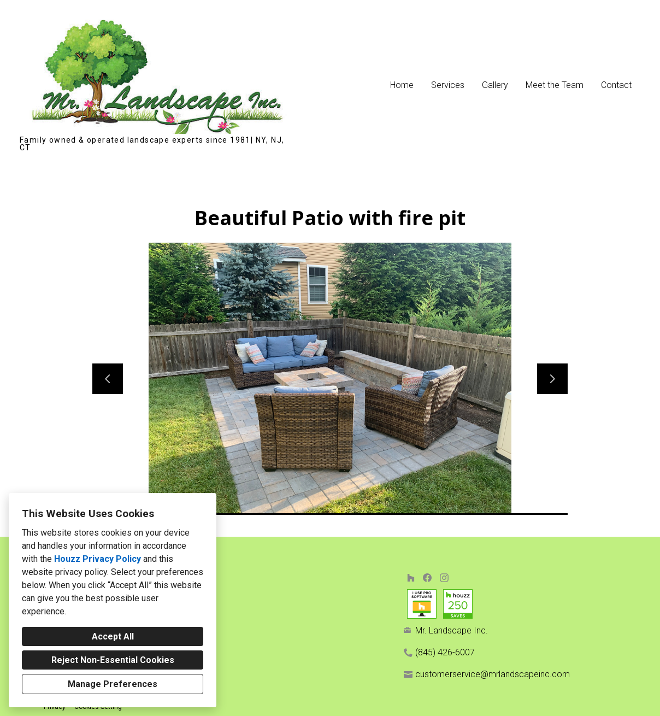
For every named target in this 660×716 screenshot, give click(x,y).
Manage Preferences (112, 684)
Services (447, 85)
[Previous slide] (107, 378)
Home (402, 85)
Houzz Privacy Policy (97, 559)
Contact (616, 85)
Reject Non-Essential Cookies (112, 660)
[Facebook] (427, 577)
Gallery (495, 85)
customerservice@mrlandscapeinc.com (492, 674)
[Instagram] (444, 577)
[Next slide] (552, 378)
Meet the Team (555, 85)
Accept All (113, 636)
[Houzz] (410, 577)
